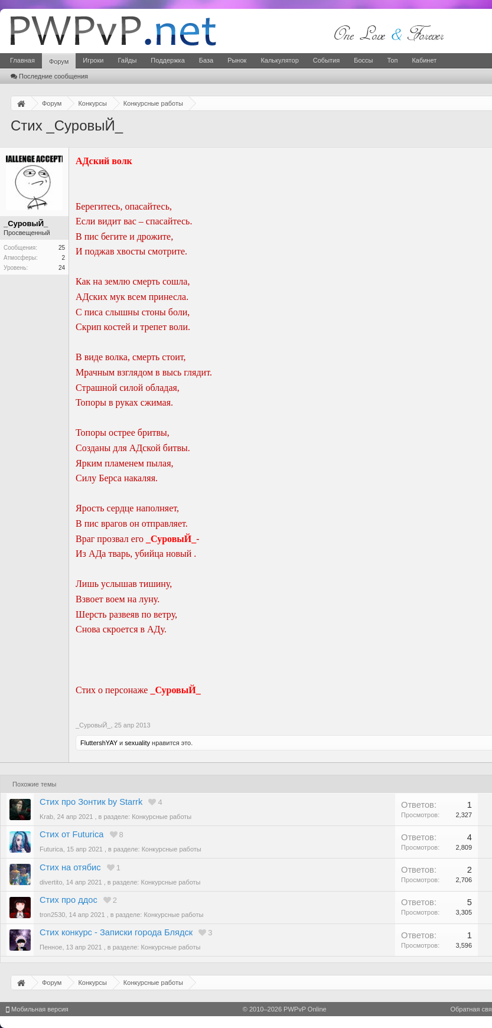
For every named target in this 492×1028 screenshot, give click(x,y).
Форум (59, 61)
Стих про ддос (68, 900)
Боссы (363, 60)
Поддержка (167, 60)
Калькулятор (279, 60)
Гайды (127, 60)
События (326, 60)
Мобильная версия (37, 1009)
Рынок (236, 60)
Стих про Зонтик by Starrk (91, 802)
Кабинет (424, 60)
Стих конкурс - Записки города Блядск (116, 932)
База (206, 60)
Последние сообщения (49, 76)
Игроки (93, 60)
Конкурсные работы (161, 816)
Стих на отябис (70, 867)
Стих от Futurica (71, 834)
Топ (392, 60)
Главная (22, 60)
